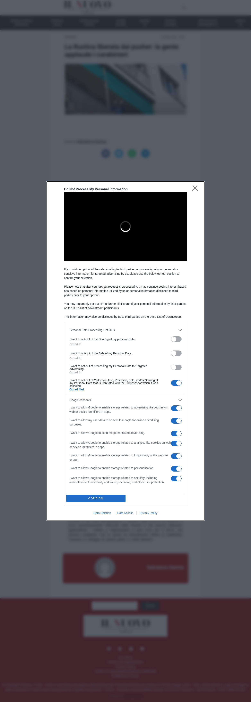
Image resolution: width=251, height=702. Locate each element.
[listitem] (125, 330)
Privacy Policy (148, 513)
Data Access (125, 513)
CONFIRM (96, 498)
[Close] (196, 189)
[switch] (176, 339)
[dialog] (125, 351)
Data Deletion (102, 513)
